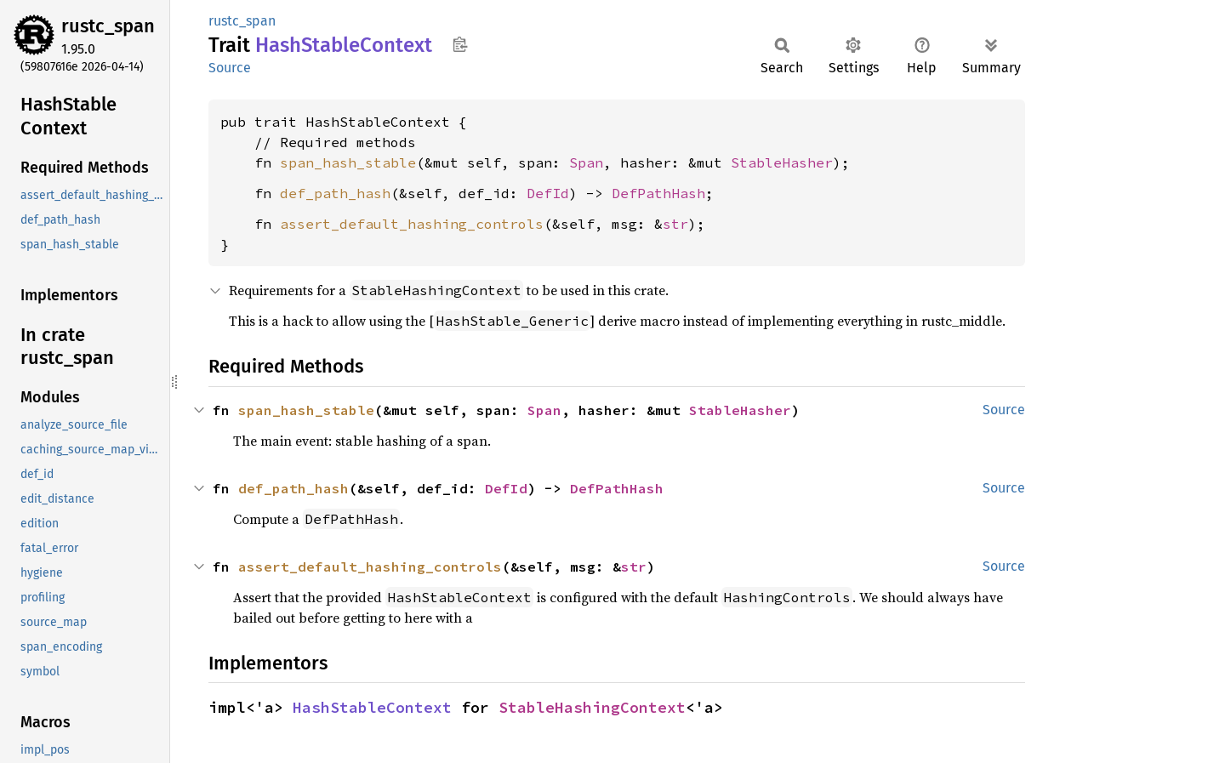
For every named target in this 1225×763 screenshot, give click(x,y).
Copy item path (460, 44)
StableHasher (782, 162)
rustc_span (108, 25)
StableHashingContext (592, 707)
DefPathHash (658, 193)
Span (586, 162)
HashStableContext (372, 707)
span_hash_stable (348, 162)
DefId (548, 193)
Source (229, 68)
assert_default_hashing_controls (412, 223)
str (675, 223)
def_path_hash (335, 193)
